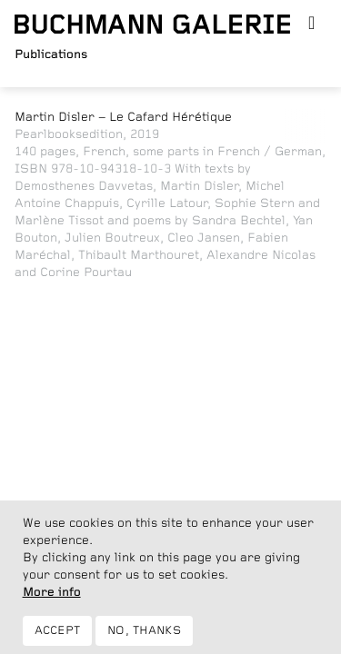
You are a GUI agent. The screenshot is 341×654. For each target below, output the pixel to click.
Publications (51, 54)
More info (52, 597)
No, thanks (144, 636)
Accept (58, 636)
